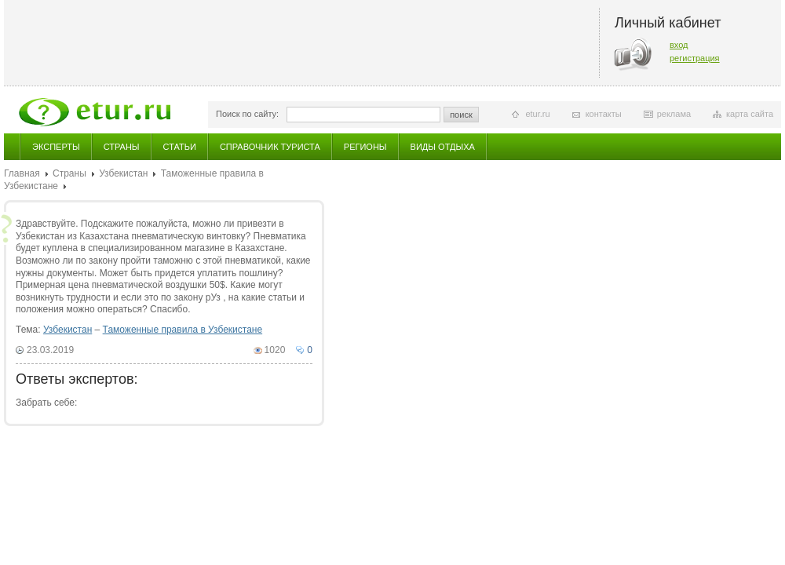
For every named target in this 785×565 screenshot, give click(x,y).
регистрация (695, 58)
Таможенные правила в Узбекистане (183, 329)
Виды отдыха (443, 146)
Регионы (365, 146)
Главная (22, 173)
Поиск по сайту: (247, 113)
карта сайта (749, 113)
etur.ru (537, 113)
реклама (674, 113)
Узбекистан (123, 173)
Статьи (179, 146)
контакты (604, 113)
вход (679, 44)
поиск (461, 114)
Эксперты (56, 146)
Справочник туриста (270, 146)
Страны (122, 146)
